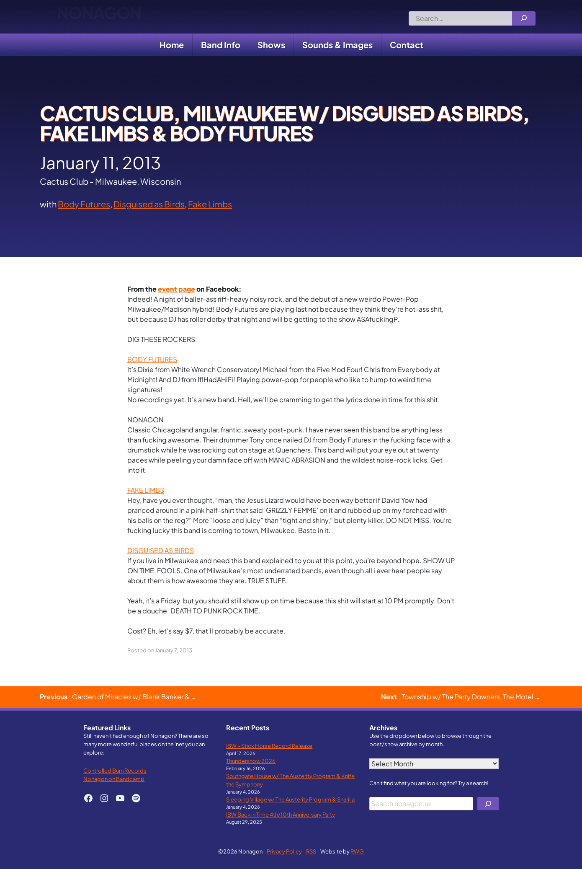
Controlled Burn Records (115, 770)
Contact (406, 44)
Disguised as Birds (149, 204)
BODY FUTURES (152, 359)
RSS (311, 851)
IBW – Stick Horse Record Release (269, 745)
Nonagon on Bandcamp (113, 778)
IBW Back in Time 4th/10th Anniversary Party (280, 814)
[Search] (524, 18)
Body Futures (84, 204)
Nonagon (99, 17)
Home (172, 44)
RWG (357, 851)
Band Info (220, 44)
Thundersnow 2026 (251, 760)
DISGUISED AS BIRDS (160, 550)
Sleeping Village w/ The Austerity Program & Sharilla (290, 799)
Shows (271, 44)
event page (176, 288)
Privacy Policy (284, 851)
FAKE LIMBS (145, 490)
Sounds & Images (337, 44)
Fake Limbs (210, 204)
